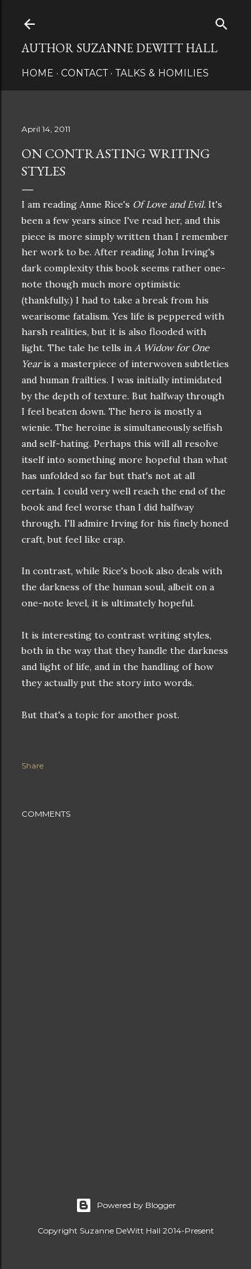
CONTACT (84, 73)
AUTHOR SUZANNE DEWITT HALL (119, 48)
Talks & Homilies (162, 73)
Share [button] (32, 765)
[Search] (222, 21)
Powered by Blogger (126, 1205)
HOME (37, 73)
